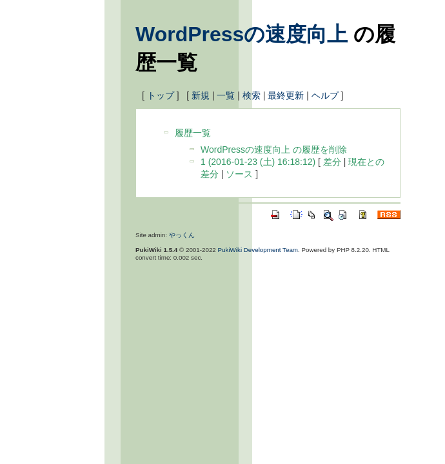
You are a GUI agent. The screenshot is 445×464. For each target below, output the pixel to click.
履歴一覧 (193, 133)
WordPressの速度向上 (241, 34)
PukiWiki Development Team (258, 249)
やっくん (182, 234)
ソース (239, 174)
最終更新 (286, 95)
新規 (201, 95)
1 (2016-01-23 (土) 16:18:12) (258, 162)
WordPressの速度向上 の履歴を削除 (274, 149)
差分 (332, 162)
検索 (251, 95)
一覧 (226, 95)
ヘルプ (325, 95)
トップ (160, 95)
